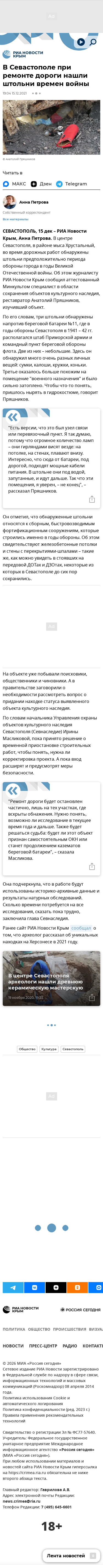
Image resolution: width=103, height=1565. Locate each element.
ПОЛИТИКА (14, 1330)
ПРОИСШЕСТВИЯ (69, 1330)
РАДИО (70, 1347)
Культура (49, 1049)
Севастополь (73, 1049)
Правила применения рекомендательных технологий (43, 1419)
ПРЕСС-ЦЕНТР (43, 1347)
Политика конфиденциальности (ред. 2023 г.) (46, 1410)
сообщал (81, 928)
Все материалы (15, 219)
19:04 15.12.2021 (15, 93)
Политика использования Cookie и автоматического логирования (36, 1401)
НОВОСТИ (13, 1347)
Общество (27, 1049)
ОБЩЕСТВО (39, 1330)
